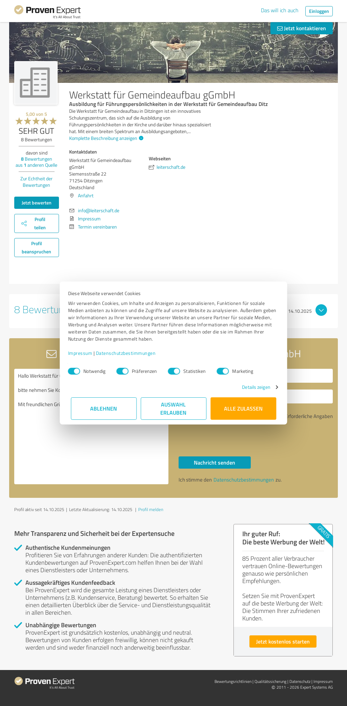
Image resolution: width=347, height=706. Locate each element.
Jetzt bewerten (37, 202)
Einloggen (319, 11)
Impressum (83, 353)
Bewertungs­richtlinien (233, 681)
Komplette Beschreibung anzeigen (105, 138)
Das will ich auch (280, 10)
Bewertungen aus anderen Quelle (36, 162)
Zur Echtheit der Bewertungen (36, 181)
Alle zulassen (243, 408)
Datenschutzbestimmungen (129, 353)
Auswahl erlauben (174, 408)
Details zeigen (253, 387)
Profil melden (150, 509)
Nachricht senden (214, 462)
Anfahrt (86, 195)
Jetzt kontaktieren (301, 28)
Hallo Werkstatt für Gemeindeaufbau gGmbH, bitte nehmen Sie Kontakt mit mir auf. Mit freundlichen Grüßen (91, 426)
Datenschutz (299, 681)
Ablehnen (103, 408)
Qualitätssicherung (270, 681)
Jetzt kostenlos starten (283, 641)
